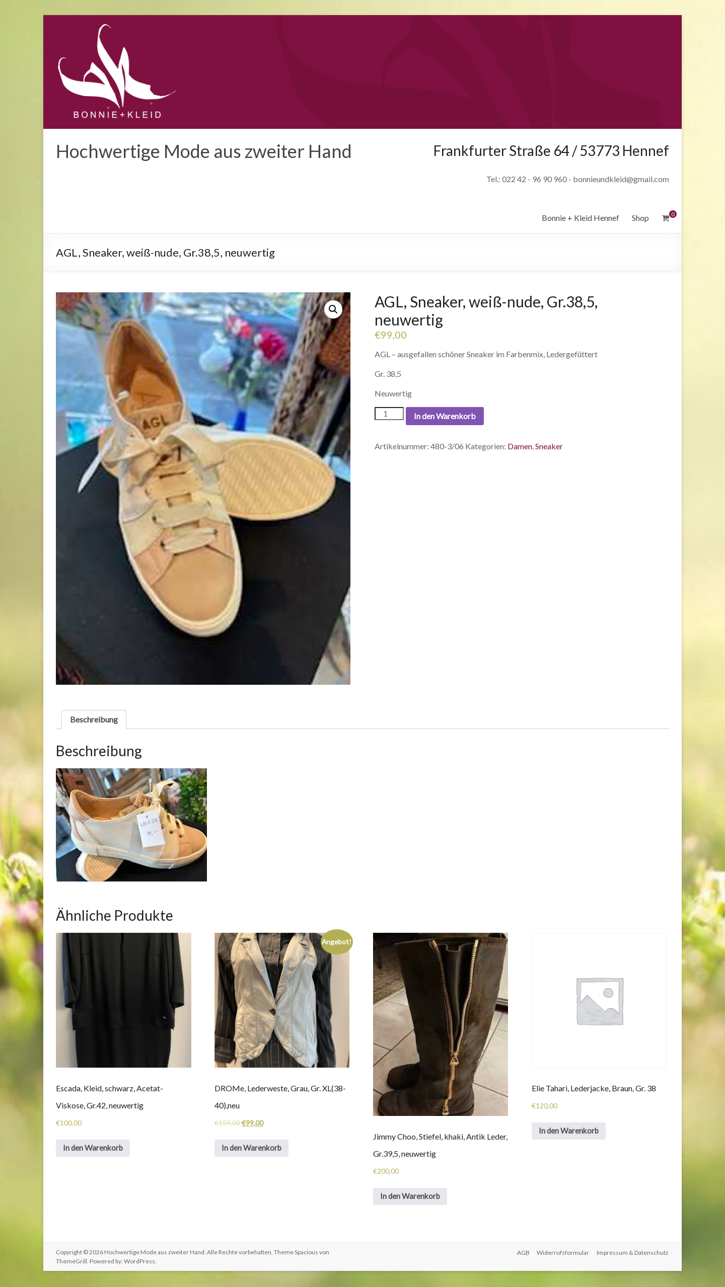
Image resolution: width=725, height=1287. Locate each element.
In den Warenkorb (445, 416)
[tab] (93, 719)
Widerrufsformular (563, 1253)
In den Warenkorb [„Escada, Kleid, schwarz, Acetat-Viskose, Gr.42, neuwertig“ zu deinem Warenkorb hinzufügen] (95, 1148)
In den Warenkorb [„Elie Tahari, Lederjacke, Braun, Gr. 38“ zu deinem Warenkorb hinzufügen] (571, 1131)
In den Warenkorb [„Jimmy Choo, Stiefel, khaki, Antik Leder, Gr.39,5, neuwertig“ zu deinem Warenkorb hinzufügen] (412, 1196)
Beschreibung (94, 719)
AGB (522, 1253)
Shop (640, 217)
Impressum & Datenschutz (633, 1253)
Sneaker (549, 446)
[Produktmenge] (389, 413)
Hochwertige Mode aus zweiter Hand (204, 151)
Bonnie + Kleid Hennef (580, 217)
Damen (520, 446)
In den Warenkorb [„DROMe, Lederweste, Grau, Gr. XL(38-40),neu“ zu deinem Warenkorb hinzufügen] (253, 1148)
